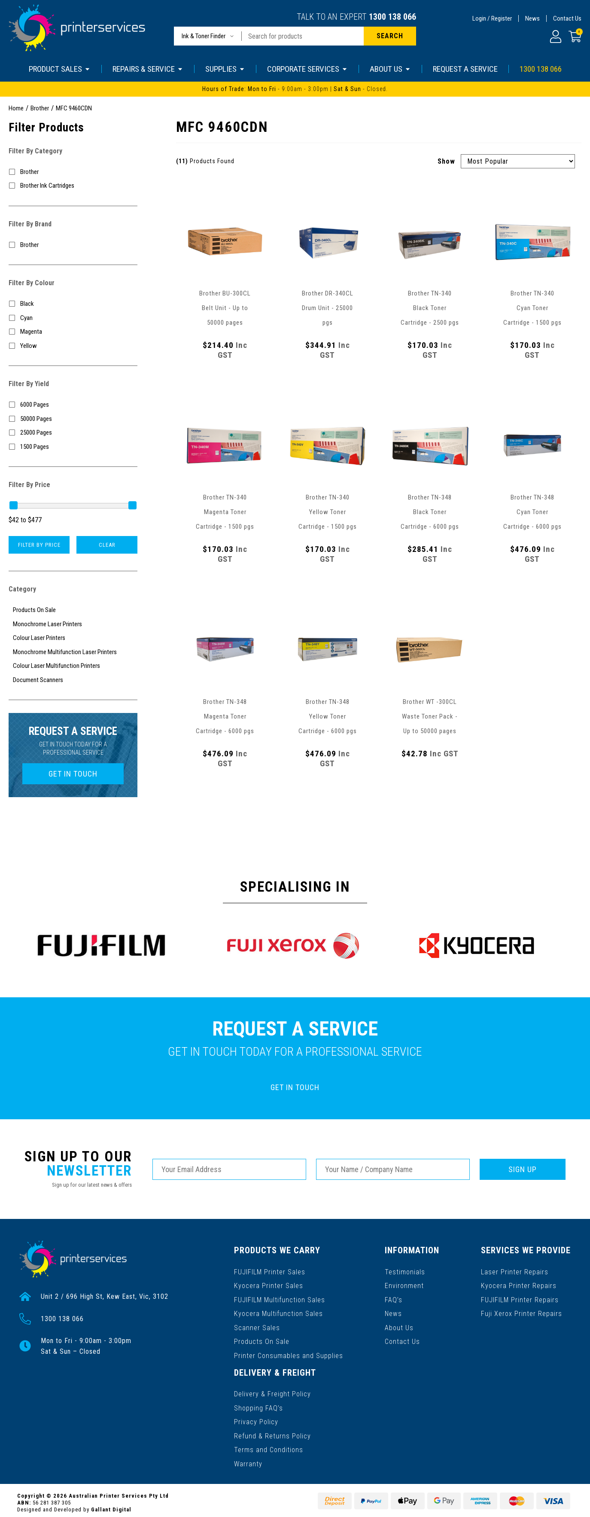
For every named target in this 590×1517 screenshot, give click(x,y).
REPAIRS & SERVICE (148, 69)
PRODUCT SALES (60, 69)
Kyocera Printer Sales (268, 1284)
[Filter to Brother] (73, 172)
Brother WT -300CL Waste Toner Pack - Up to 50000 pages (430, 716)
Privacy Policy (256, 1418)
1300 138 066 (392, 17)
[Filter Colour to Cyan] (73, 318)
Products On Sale (261, 1339)
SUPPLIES (225, 69)
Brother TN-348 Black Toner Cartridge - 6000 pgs (430, 511)
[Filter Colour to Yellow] (73, 346)
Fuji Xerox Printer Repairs (522, 1312)
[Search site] (390, 36)
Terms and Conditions (268, 1445)
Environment (404, 1284)
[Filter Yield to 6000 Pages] (73, 405)
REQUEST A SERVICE (465, 69)
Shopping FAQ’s (258, 1404)
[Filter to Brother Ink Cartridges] (73, 186)
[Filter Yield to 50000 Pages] (73, 419)
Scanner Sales (257, 1326)
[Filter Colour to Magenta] (73, 332)
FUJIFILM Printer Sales (269, 1271)
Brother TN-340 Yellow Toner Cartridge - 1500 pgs (327, 511)
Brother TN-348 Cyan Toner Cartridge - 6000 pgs (532, 511)
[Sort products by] (518, 161)
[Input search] (303, 36)
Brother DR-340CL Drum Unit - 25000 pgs (327, 307)
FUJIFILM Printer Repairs (520, 1298)
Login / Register (492, 18)
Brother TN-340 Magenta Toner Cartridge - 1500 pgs (225, 511)
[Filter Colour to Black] (73, 304)
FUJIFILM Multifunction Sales (279, 1298)
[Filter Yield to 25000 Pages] (73, 433)
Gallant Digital (111, 1505)
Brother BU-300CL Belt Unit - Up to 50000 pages (225, 307)
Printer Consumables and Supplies (288, 1353)
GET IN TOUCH (73, 773)
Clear (107, 545)
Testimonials (405, 1271)
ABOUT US (390, 69)
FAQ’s (394, 1298)
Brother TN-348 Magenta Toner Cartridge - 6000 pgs (225, 716)
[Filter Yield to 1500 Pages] (73, 447)
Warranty (248, 1459)
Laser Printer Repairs (515, 1271)
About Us (399, 1326)
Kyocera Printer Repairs (519, 1284)
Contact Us (567, 18)
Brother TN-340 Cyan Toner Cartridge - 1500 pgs (532, 307)
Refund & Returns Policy (272, 1432)
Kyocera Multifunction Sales (278, 1312)
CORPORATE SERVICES (307, 69)
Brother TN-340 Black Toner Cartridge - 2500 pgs (430, 307)
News (532, 18)
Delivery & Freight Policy (272, 1390)
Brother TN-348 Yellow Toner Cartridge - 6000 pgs (327, 716)
